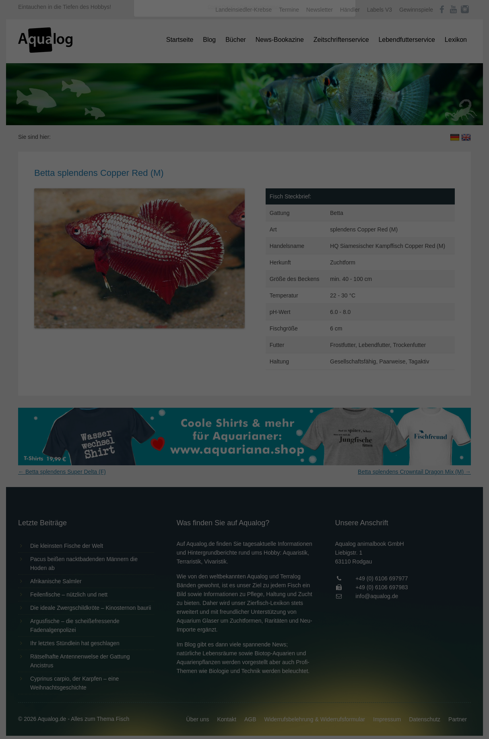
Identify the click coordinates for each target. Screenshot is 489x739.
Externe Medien (318, 129)
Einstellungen (157, 110)
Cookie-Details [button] (222, 223)
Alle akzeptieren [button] (244, 158)
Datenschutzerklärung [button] (260, 223)
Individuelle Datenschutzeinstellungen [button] (244, 205)
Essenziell (158, 129)
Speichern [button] (244, 182)
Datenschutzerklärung (194, 103)
